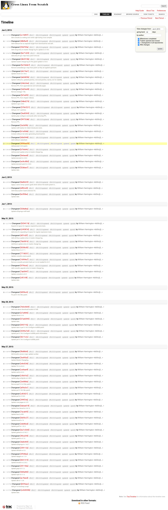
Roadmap (118, 14)
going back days (146, 32)
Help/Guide (139, 11)
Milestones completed (147, 39)
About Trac (150, 11)
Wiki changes (144, 45)
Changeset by (54, 35)
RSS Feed (85, 503)
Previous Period (146, 18)
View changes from (150, 29)
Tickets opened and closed (149, 41)
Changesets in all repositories (150, 43)
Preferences (161, 11)
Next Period (159, 18)
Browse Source (132, 14)
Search (162, 14)
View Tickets (149, 14)
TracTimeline (131, 497)
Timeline (105, 14)
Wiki (96, 14)
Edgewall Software (26, 508)
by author (149, 35)
